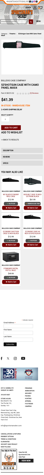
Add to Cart (11, 208)
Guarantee (5, 442)
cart (39, 8)
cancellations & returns (11, 434)
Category (4, 34)
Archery (28, 393)
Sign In (28, 7)
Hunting (28, 398)
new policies (6, 447)
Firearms (12, 34)
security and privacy (9, 444)
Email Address (10, 323)
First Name (8, 330)
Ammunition (29, 391)
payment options (7, 436)
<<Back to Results (10, 140)
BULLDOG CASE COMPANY (13, 80)
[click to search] (31, 21)
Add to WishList (12, 132)
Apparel (28, 401)
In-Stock (15, 105)
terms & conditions (8, 439)
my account (34, 7)
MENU (38, 21)
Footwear (29, 404)
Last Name (8, 336)
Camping (28, 406)
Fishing (28, 396)
